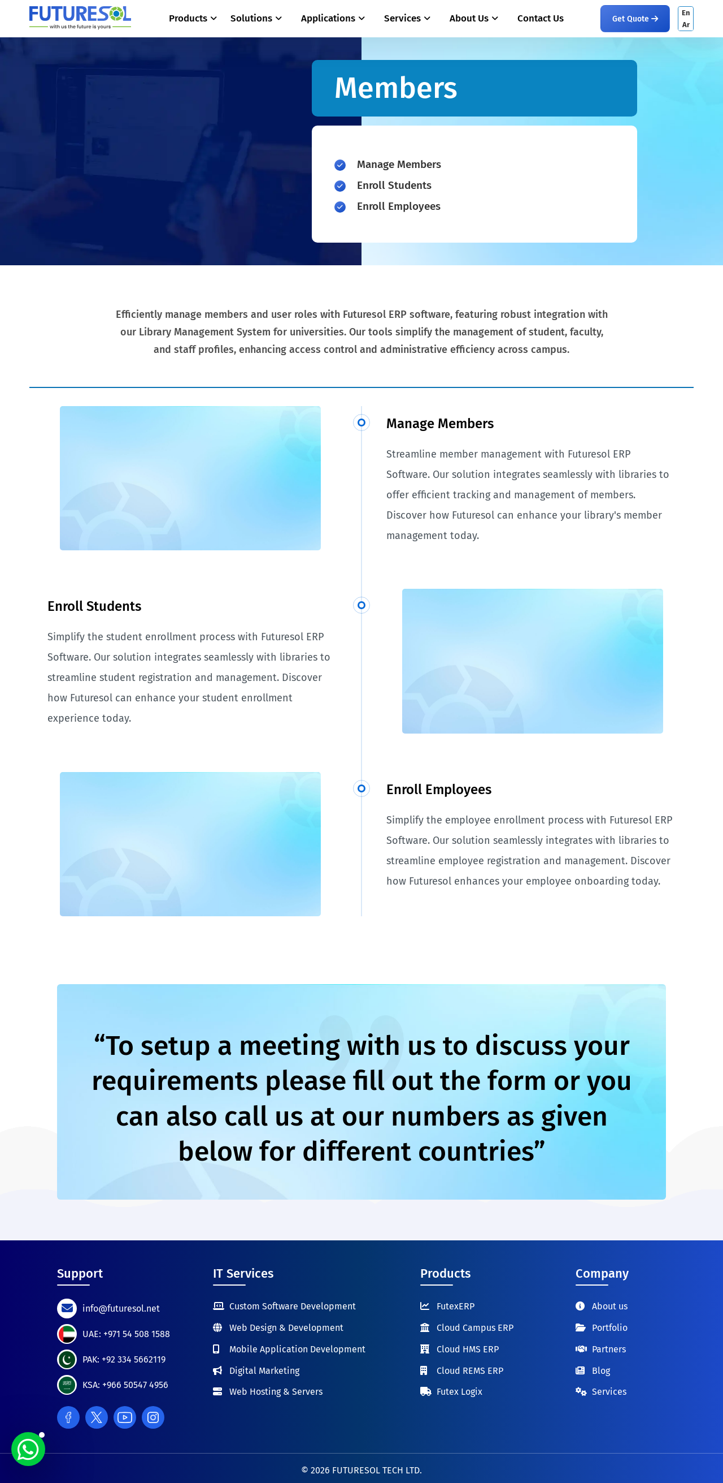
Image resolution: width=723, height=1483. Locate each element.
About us (610, 1306)
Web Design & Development (286, 1327)
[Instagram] (153, 1417)
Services (609, 1391)
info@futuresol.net (121, 1308)
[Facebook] (68, 1417)
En (686, 12)
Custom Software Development (292, 1306)
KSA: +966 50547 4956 (125, 1384)
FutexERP (455, 1306)
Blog (601, 1370)
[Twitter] (96, 1417)
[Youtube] (125, 1417)
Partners (609, 1349)
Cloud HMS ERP (468, 1349)
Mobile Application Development (297, 1349)
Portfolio (610, 1327)
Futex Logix (459, 1391)
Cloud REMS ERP (470, 1370)
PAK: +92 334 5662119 (123, 1359)
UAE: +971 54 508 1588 (126, 1334)
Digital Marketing (264, 1370)
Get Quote (635, 19)
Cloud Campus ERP (475, 1327)
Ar (686, 24)
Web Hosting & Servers (276, 1391)
